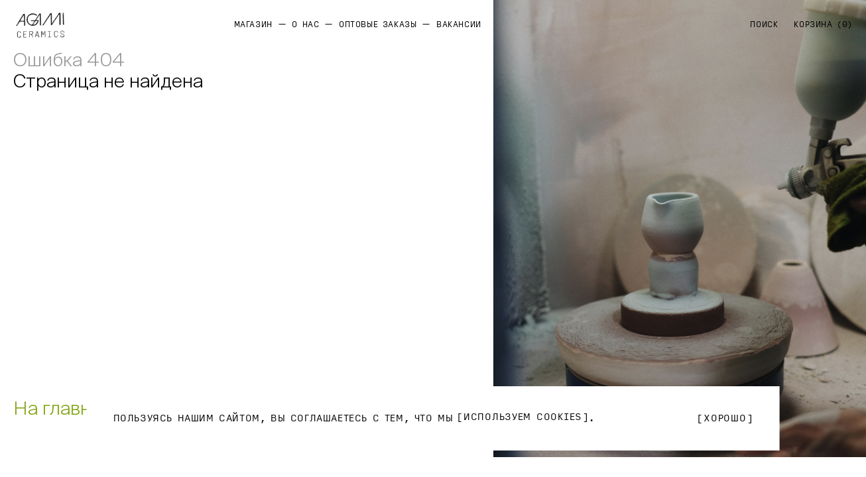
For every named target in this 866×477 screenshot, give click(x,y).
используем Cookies (523, 417)
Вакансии (458, 24)
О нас (305, 24)
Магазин (253, 24)
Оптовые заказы (377, 24)
